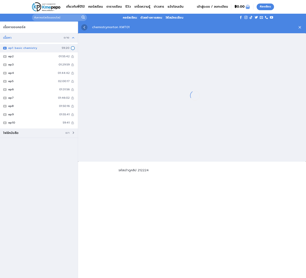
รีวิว (128, 6)
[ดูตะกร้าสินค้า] (242, 6)
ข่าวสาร (159, 6)
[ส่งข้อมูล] (83, 17)
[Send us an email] (261, 17)
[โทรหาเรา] (266, 17)
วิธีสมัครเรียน (174, 17)
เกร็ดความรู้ (142, 6)
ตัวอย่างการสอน (151, 17)
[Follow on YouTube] (271, 17)
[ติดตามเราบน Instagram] (245, 17)
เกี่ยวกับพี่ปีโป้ (75, 6)
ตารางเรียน (114, 6)
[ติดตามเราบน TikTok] (251, 17)
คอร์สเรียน (95, 6)
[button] (212, 6)
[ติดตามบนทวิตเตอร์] (256, 17)
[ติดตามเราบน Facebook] (240, 17)
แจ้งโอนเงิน (175, 6)
